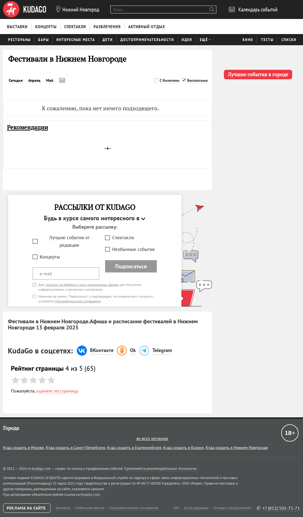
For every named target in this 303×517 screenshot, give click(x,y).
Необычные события (133, 249)
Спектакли (123, 237)
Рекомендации (27, 127)
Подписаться (131, 266)
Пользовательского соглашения (78, 301)
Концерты (50, 257)
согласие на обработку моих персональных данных (82, 285)
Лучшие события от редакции (69, 241)
